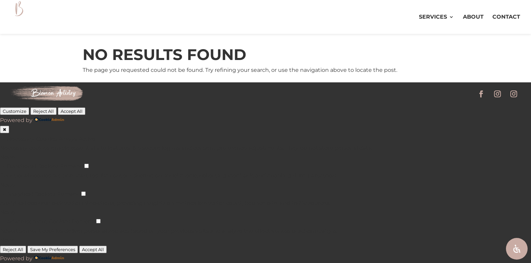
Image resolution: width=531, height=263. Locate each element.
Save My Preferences (52, 249)
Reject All (43, 111)
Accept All (72, 111)
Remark (71, 166)
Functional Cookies (33, 166)
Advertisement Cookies (38, 221)
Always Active (77, 139)
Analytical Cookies (31, 194)
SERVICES (433, 17)
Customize (14, 111)
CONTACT (506, 17)
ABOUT (473, 17)
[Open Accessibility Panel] (517, 249)
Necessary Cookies (32, 139)
